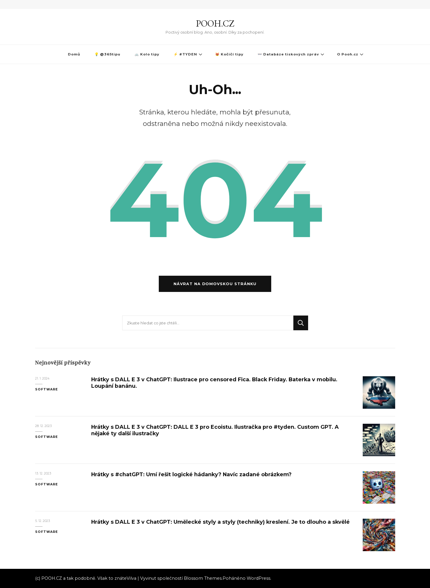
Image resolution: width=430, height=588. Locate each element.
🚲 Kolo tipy (147, 54)
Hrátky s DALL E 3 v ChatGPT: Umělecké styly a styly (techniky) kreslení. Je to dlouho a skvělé (220, 522)
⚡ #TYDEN (185, 54)
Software (46, 389)
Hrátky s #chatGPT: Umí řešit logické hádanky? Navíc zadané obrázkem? (191, 474)
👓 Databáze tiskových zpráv (288, 54)
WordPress (258, 578)
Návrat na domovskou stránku (215, 284)
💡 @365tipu (107, 54)
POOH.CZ (215, 23)
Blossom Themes (203, 578)
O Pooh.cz (347, 54)
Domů (74, 54)
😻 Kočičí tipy (229, 54)
